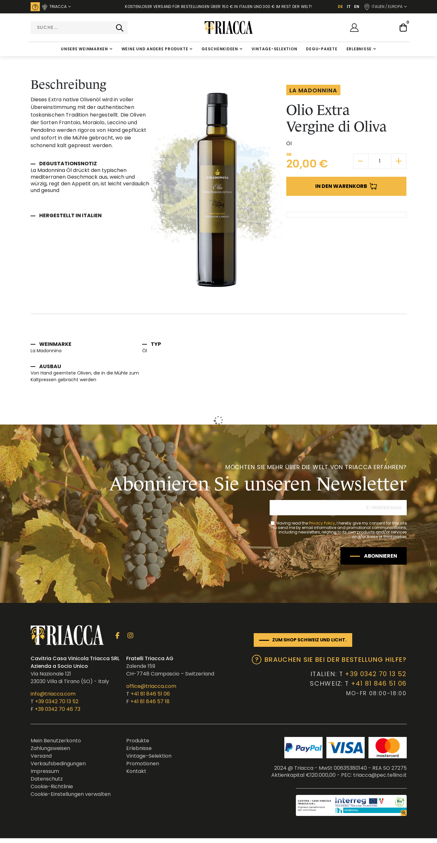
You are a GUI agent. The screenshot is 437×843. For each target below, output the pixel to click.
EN (356, 6)
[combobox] (79, 27)
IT (349, 6)
